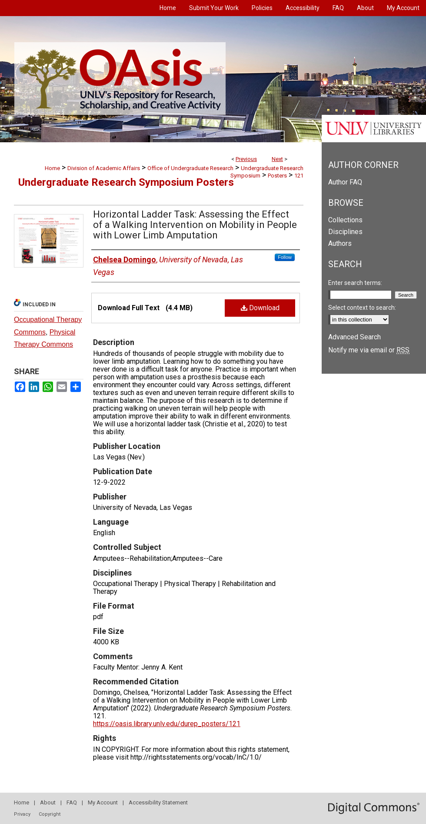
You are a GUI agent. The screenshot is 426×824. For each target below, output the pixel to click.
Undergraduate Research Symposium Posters (126, 182)
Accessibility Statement (158, 802)
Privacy (22, 814)
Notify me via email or (368, 350)
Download (260, 308)
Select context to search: (362, 307)
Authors (340, 243)
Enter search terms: (355, 282)
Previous (246, 159)
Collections (345, 220)
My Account (103, 802)
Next (277, 159)
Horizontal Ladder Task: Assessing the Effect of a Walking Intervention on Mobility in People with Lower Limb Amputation (195, 225)
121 (298, 175)
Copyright (49, 814)
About (48, 802)
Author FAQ (345, 182)
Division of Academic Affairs (103, 168)
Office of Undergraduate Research (190, 168)
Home (52, 168)
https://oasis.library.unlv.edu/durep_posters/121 (166, 724)
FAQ (72, 802)
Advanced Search (354, 337)
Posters (277, 175)
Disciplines (345, 232)
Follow (285, 257)
